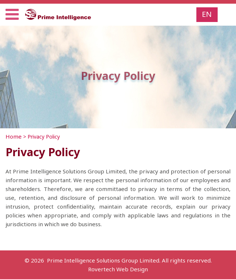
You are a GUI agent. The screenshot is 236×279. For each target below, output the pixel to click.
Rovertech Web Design (118, 269)
